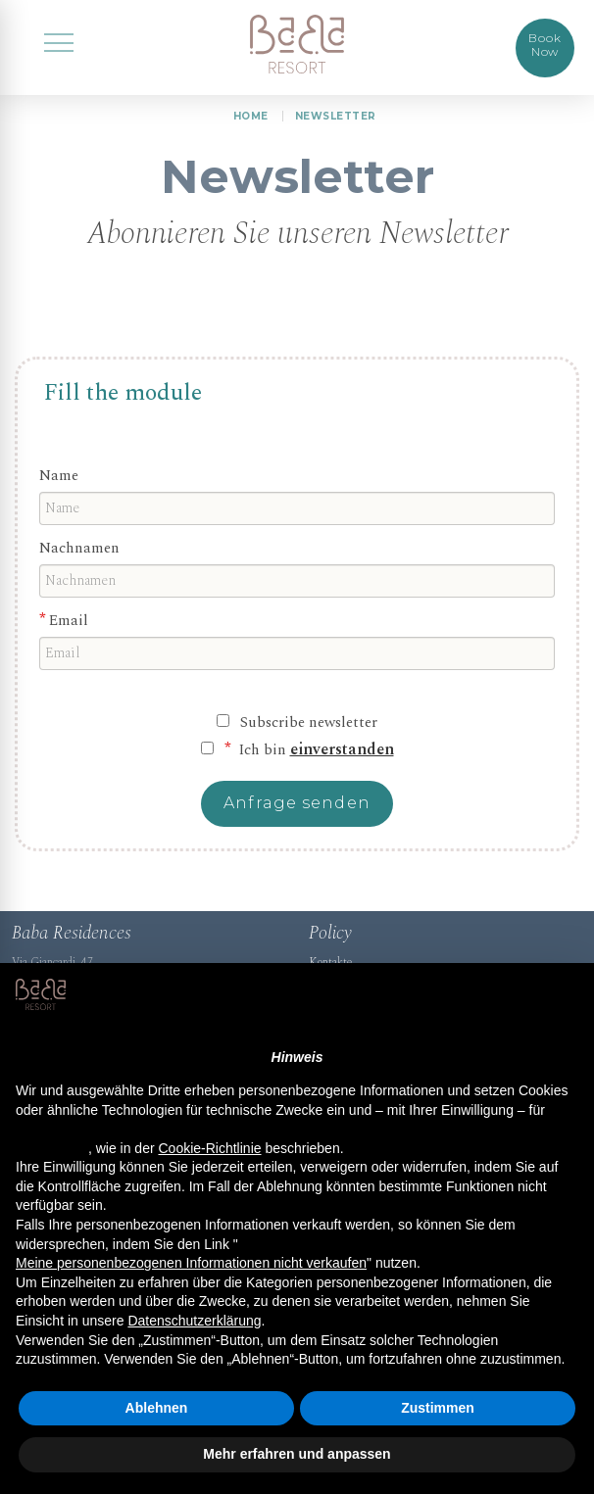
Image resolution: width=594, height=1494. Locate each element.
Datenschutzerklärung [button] (194, 1320)
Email (71, 631)
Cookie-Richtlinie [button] (209, 1148)
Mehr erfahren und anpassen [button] (296, 1454)
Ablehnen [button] (156, 1408)
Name (61, 483)
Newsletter (335, 116)
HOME (251, 116)
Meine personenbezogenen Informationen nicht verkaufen (191, 1263)
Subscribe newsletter (308, 734)
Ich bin (314, 761)
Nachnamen (83, 557)
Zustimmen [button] (437, 1408)
